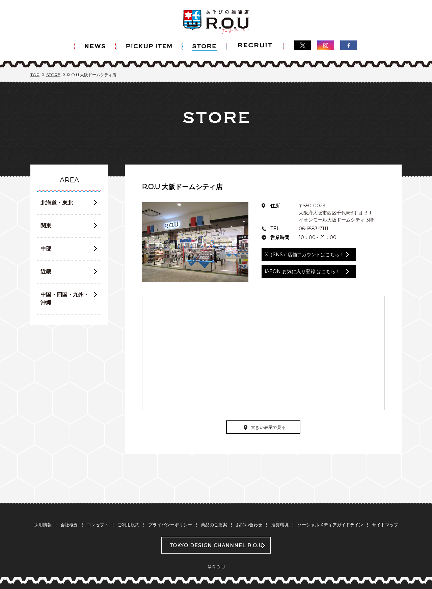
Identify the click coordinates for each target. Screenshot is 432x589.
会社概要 (69, 524)
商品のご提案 (214, 524)
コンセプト (98, 524)
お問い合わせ (249, 524)
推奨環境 (280, 524)
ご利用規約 (128, 524)
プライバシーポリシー (170, 524)
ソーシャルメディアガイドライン (330, 524)
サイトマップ (385, 524)
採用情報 (43, 524)
